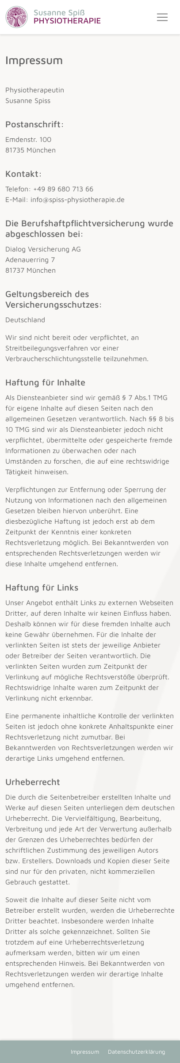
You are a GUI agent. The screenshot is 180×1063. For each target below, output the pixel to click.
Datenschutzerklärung (136, 1051)
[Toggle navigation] (162, 17)
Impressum (85, 1051)
